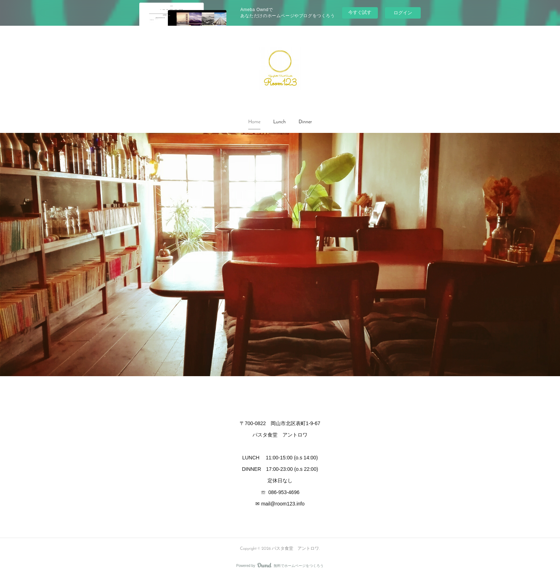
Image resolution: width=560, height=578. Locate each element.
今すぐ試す (359, 12)
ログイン (403, 12)
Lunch (279, 122)
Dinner (305, 122)
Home (254, 122)
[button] (254, 122)
